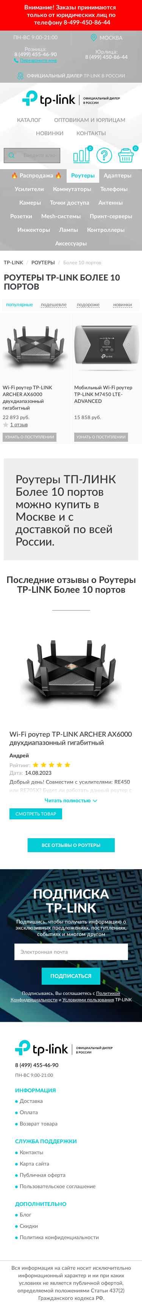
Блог (25, 1215)
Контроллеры (106, 230)
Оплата (29, 1113)
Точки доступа (69, 203)
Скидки (29, 1226)
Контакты (91, 133)
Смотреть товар (36, 814)
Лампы (68, 230)
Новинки (50, 133)
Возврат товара (39, 1124)
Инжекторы (33, 230)
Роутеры (83, 176)
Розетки (21, 216)
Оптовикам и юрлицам (89, 120)
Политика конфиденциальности (59, 1238)
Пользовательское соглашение (57, 1186)
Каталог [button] (29, 120)
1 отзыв (19, 424)
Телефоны (114, 189)
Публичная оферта (43, 1175)
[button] (35, 60)
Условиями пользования (88, 1000)
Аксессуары (71, 244)
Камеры (30, 203)
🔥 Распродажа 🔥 (36, 176)
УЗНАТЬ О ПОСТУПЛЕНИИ (29, 437)
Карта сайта (34, 1164)
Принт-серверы (111, 216)
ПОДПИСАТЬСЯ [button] (71, 976)
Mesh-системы (61, 216)
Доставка (31, 1101)
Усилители (29, 189)
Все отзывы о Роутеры (71, 845)
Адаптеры (117, 176)
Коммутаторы (72, 189)
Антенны (110, 203)
